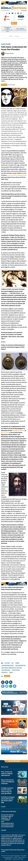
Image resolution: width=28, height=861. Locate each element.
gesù (13, 663)
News (8, 16)
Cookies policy (13, 850)
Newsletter (21, 19)
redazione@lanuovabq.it (7, 823)
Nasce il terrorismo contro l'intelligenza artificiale (7, 781)
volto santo (7, 663)
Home (11, 36)
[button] (14, 23)
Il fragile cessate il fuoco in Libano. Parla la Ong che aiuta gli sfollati (7, 790)
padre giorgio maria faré (20, 665)
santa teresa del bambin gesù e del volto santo (12, 667)
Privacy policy (4, 850)
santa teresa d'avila (6, 670)
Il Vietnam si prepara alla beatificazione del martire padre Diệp (8, 799)
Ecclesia (17, 36)
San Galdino (20, 29)
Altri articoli (14, 761)
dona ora (21, 16)
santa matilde (4, 672)
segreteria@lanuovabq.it (7, 825)
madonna (17, 663)
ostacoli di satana (16, 670)
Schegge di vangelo (7, 28)
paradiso (11, 672)
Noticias (8, 19)
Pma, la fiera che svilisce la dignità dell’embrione (6, 773)
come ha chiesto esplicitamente (17, 175)
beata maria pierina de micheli (8, 665)
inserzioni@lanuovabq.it (7, 826)
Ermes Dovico (9, 53)
